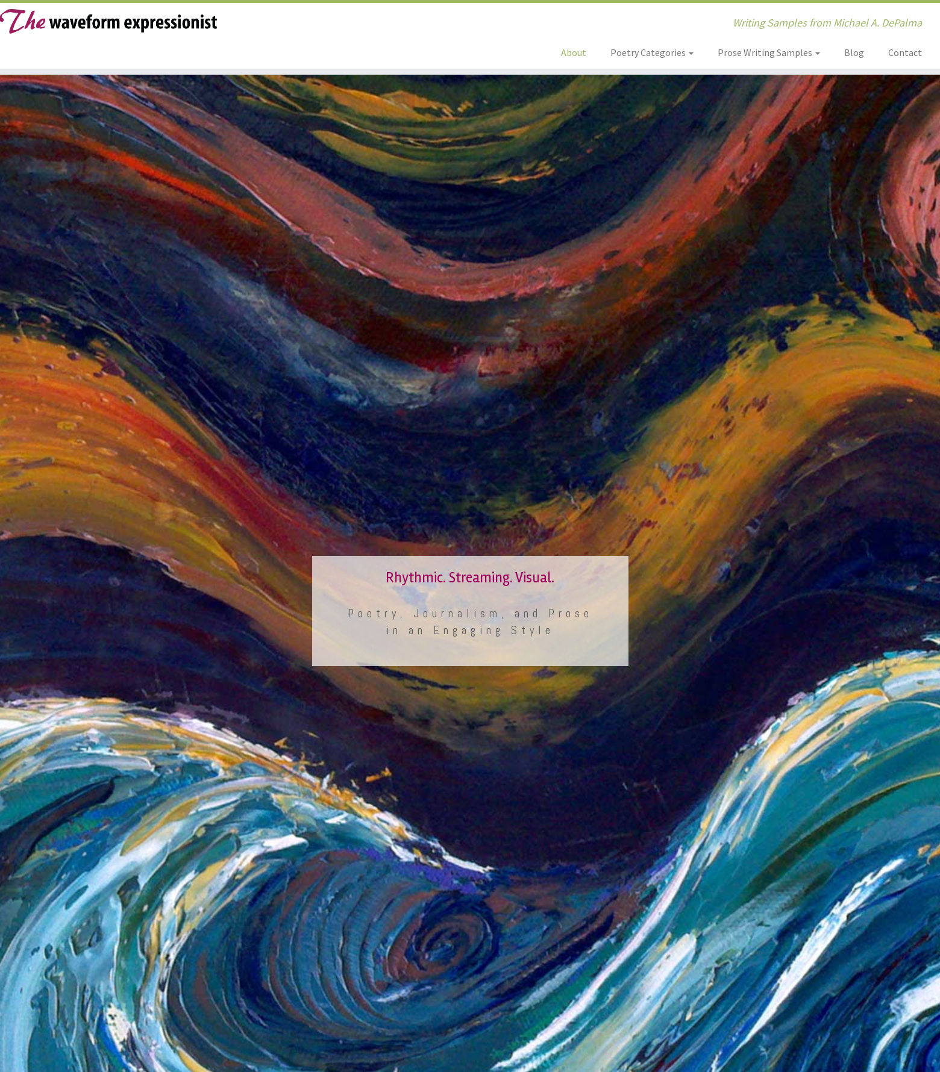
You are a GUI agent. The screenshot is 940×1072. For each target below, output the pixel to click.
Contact (905, 52)
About (573, 52)
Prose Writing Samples (769, 52)
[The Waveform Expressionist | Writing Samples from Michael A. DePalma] (108, 21)
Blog (854, 52)
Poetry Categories (652, 52)
